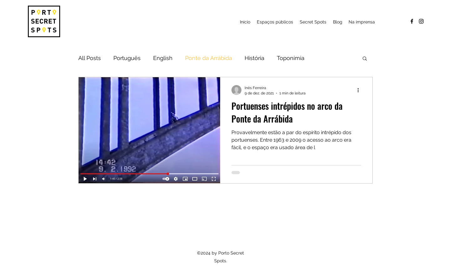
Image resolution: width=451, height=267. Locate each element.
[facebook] (412, 21)
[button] (312, 22)
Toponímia (290, 58)
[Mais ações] (360, 90)
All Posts (89, 58)
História (254, 58)
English (163, 58)
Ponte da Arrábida (208, 58)
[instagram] (421, 21)
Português (127, 58)
